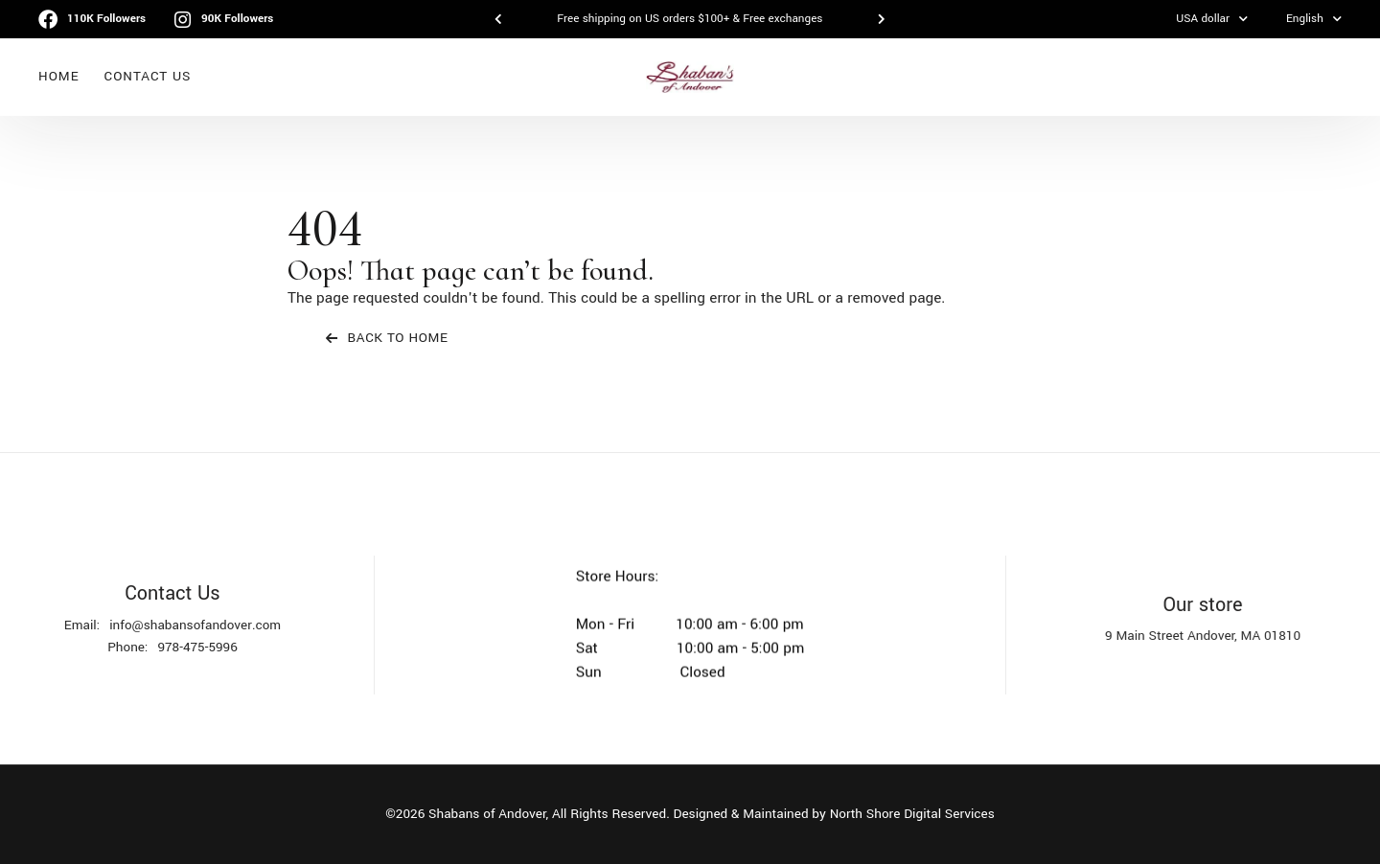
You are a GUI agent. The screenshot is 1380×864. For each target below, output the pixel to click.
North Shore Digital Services (912, 814)
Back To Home (387, 338)
